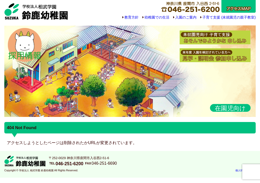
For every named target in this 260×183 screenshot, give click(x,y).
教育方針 (131, 17)
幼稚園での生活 (156, 17)
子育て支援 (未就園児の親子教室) (229, 17)
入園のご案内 (186, 17)
